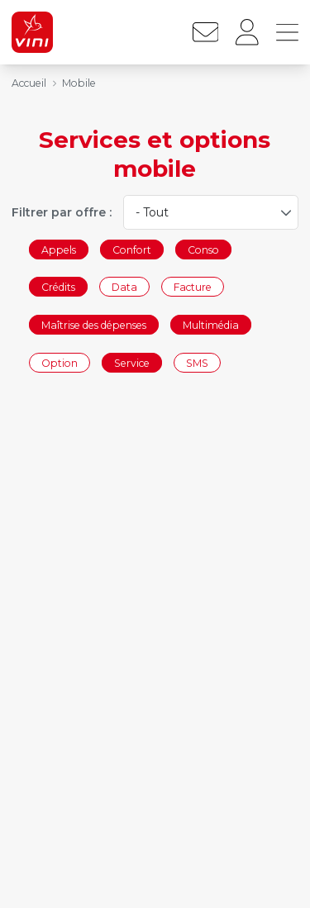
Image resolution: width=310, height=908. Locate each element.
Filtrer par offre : (62, 212)
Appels (58, 249)
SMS (197, 362)
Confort (131, 249)
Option (59, 362)
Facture (193, 287)
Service (132, 362)
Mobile (79, 83)
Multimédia (211, 324)
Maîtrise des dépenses (93, 324)
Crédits (58, 287)
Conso (203, 249)
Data (124, 287)
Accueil (29, 83)
